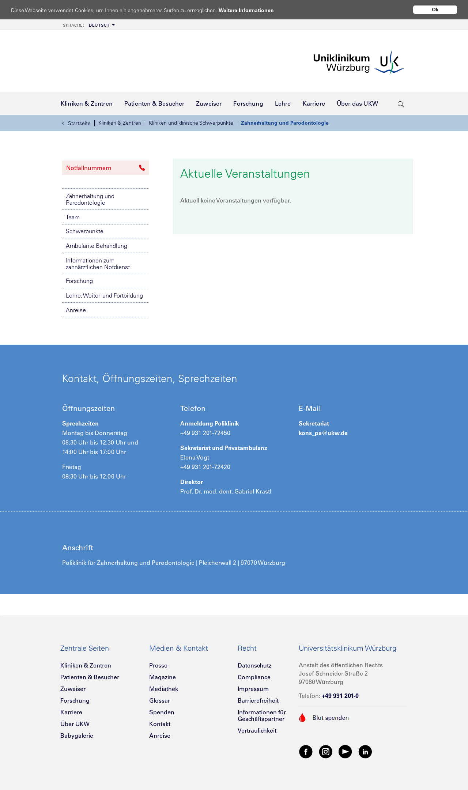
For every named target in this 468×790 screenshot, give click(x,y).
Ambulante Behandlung (96, 245)
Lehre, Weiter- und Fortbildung (104, 295)
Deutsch (86, 25)
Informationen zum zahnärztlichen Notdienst (98, 264)
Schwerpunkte (84, 231)
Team (73, 217)
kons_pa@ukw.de (323, 432)
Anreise (76, 310)
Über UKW (75, 723)
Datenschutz (254, 665)
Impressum (253, 688)
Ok (435, 9)
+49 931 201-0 (340, 695)
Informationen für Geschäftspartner (262, 715)
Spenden (161, 712)
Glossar (159, 700)
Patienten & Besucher (89, 677)
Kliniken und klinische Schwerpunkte (191, 123)
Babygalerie (76, 735)
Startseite (76, 123)
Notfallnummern (105, 167)
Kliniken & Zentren (119, 123)
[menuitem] (88, 24)
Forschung (79, 280)
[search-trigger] (401, 103)
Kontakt (159, 723)
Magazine (162, 677)
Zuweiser (73, 688)
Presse (158, 665)
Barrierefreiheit (258, 700)
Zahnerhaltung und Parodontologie (285, 123)
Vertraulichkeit (257, 730)
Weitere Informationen (253, 10)
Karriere (71, 712)
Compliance (254, 677)
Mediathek (163, 688)
